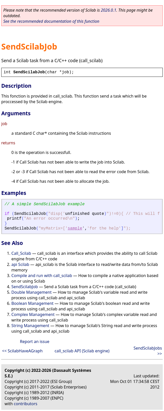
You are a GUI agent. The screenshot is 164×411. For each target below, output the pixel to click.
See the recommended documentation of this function (51, 21)
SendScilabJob (24, 286)
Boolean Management (32, 303)
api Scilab (20, 264)
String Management (30, 325)
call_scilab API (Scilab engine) (82, 351)
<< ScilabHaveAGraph (22, 351)
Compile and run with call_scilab (41, 275)
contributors (25, 403)
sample (75, 228)
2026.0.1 (108, 10)
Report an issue (34, 341)
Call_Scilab (21, 253)
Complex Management (33, 314)
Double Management (31, 292)
